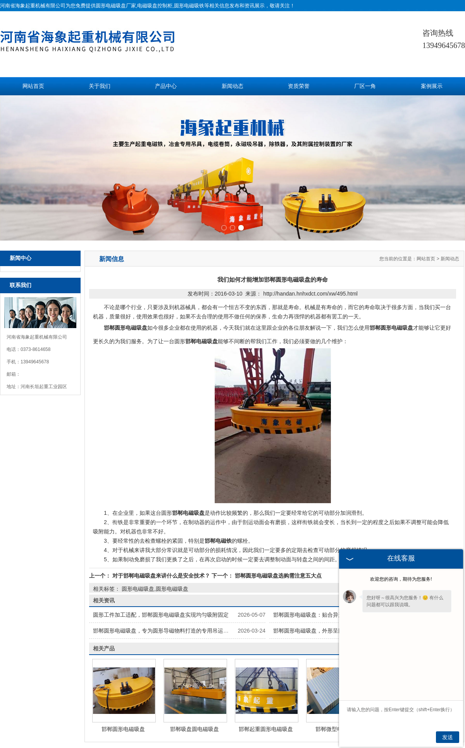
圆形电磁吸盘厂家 (116, 6)
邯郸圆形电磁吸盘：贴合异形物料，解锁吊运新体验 (335, 560)
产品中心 (166, 86)
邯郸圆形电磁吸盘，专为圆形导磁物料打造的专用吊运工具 (163, 576)
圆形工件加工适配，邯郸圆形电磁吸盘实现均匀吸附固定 (161, 560)
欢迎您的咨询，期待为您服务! (401, 579)
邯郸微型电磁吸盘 (337, 674)
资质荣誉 (299, 86)
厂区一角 (365, 86)
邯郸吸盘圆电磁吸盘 (194, 674)
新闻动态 (232, 86)
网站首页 (33, 86)
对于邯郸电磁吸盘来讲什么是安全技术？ (161, 521)
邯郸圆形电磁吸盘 (123, 674)
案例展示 (432, 86)
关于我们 (99, 86)
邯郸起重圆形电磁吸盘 (266, 674)
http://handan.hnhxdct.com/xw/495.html (310, 239)
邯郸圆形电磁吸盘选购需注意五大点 (277, 521)
